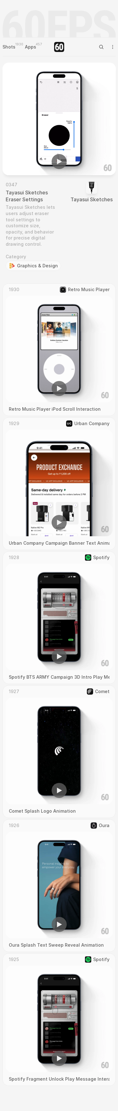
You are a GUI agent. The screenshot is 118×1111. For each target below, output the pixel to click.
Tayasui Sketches (91, 199)
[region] (59, 119)
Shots (9, 46)
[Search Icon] (101, 47)
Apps (30, 46)
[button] (59, 161)
